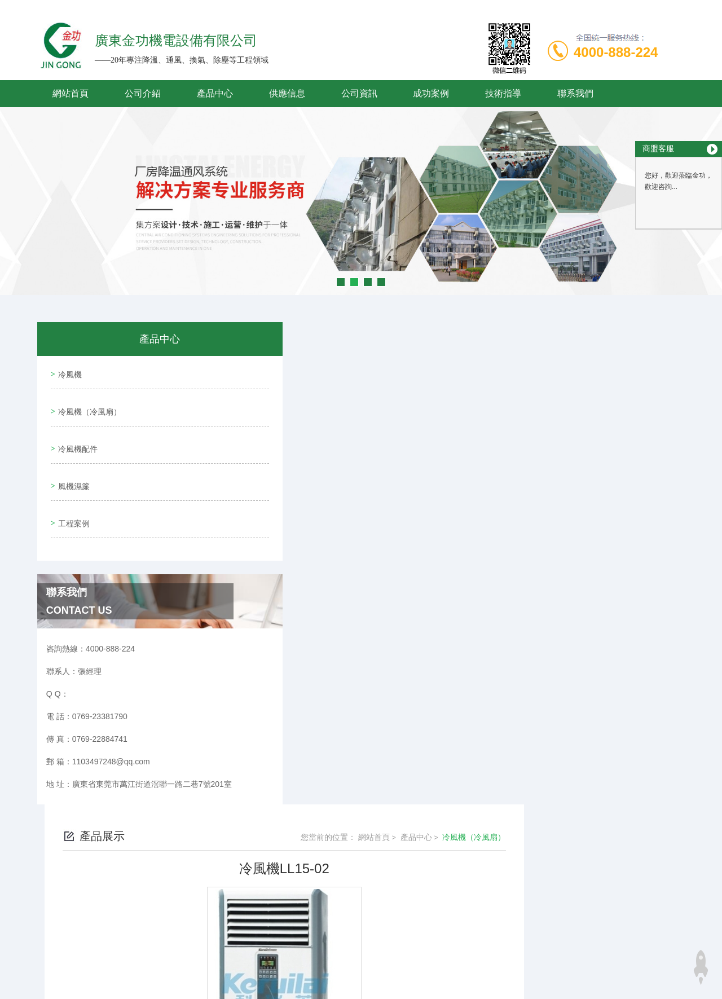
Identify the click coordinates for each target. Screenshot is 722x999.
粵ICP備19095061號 (439, 931)
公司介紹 (143, 93)
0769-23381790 (275, 913)
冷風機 (68, 371)
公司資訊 (359, 93)
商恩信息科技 (380, 967)
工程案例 (71, 500)
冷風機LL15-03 (292, 834)
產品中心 (215, 93)
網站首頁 (70, 93)
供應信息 (287, 93)
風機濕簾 (71, 468)
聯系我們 (575, 93)
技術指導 (503, 93)
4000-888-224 (616, 52)
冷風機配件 (75, 436)
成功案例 (431, 93)
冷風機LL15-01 (292, 815)
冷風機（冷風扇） (87, 403)
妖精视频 (16, 992)
